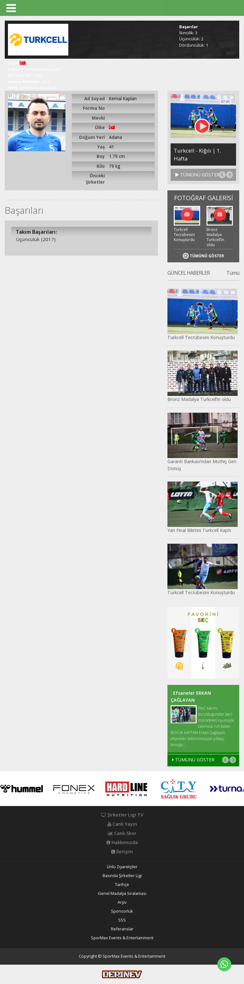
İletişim (122, 852)
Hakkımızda (122, 842)
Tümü (232, 273)
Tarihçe (122, 884)
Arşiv (122, 902)
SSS (122, 920)
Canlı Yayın (122, 824)
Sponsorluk (122, 911)
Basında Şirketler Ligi (122, 875)
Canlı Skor (122, 833)
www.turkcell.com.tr (38, 87)
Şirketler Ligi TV (122, 815)
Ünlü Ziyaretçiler (122, 866)
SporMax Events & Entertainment (122, 938)
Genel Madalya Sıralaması (122, 893)
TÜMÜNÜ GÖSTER (197, 175)
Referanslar (122, 929)
